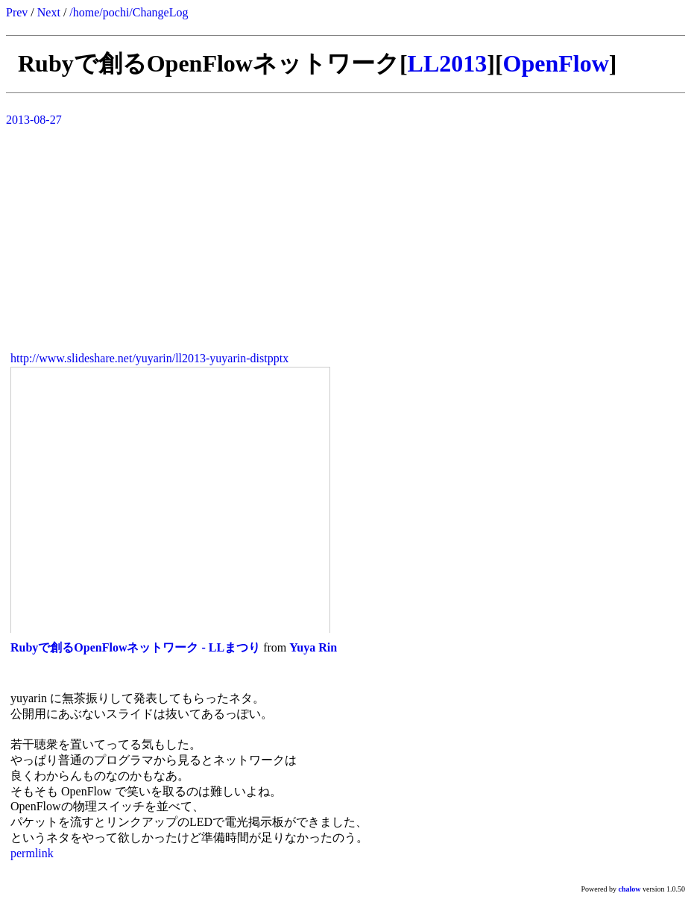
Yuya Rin (313, 647)
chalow (630, 889)
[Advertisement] (345, 234)
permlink (32, 853)
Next (48, 12)
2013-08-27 (34, 119)
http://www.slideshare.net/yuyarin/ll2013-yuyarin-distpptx (149, 358)
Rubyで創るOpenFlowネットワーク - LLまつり (135, 647)
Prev (17, 12)
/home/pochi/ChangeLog (128, 12)
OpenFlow (556, 63)
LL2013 (448, 63)
